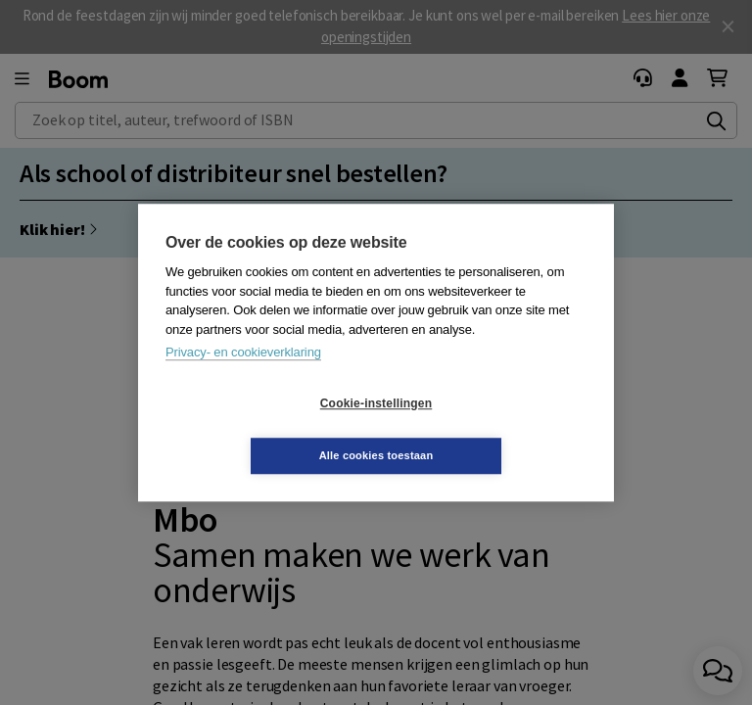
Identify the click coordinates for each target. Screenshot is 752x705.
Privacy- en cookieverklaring (243, 378)
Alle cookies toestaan (493, 429)
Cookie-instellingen (259, 430)
